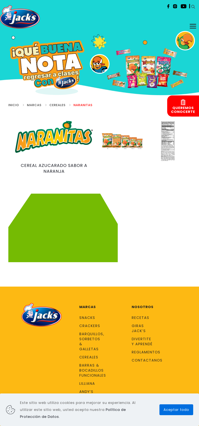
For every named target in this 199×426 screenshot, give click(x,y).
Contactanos (143, 360)
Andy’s (86, 391)
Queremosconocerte (183, 110)
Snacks (87, 317)
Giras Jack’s (139, 328)
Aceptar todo (176, 409)
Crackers (89, 325)
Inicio (13, 105)
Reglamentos (143, 352)
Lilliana (87, 383)
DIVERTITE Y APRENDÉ (142, 341)
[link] (122, 141)
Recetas (140, 317)
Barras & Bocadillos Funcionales (90, 370)
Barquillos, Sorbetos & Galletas (90, 341)
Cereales (57, 105)
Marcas (34, 105)
